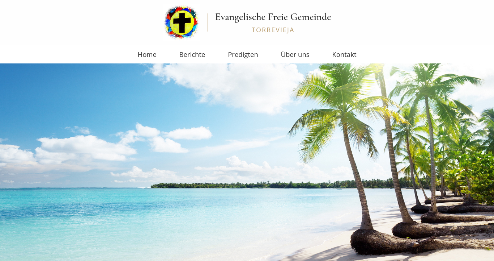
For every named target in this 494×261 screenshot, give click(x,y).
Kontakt (320, 54)
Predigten (243, 54)
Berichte (205, 54)
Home (171, 54)
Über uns (283, 54)
